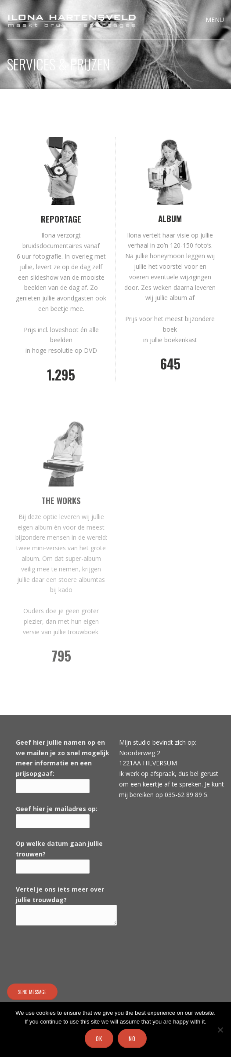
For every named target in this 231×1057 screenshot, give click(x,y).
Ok (99, 1038)
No (132, 1038)
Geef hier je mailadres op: (56, 809)
